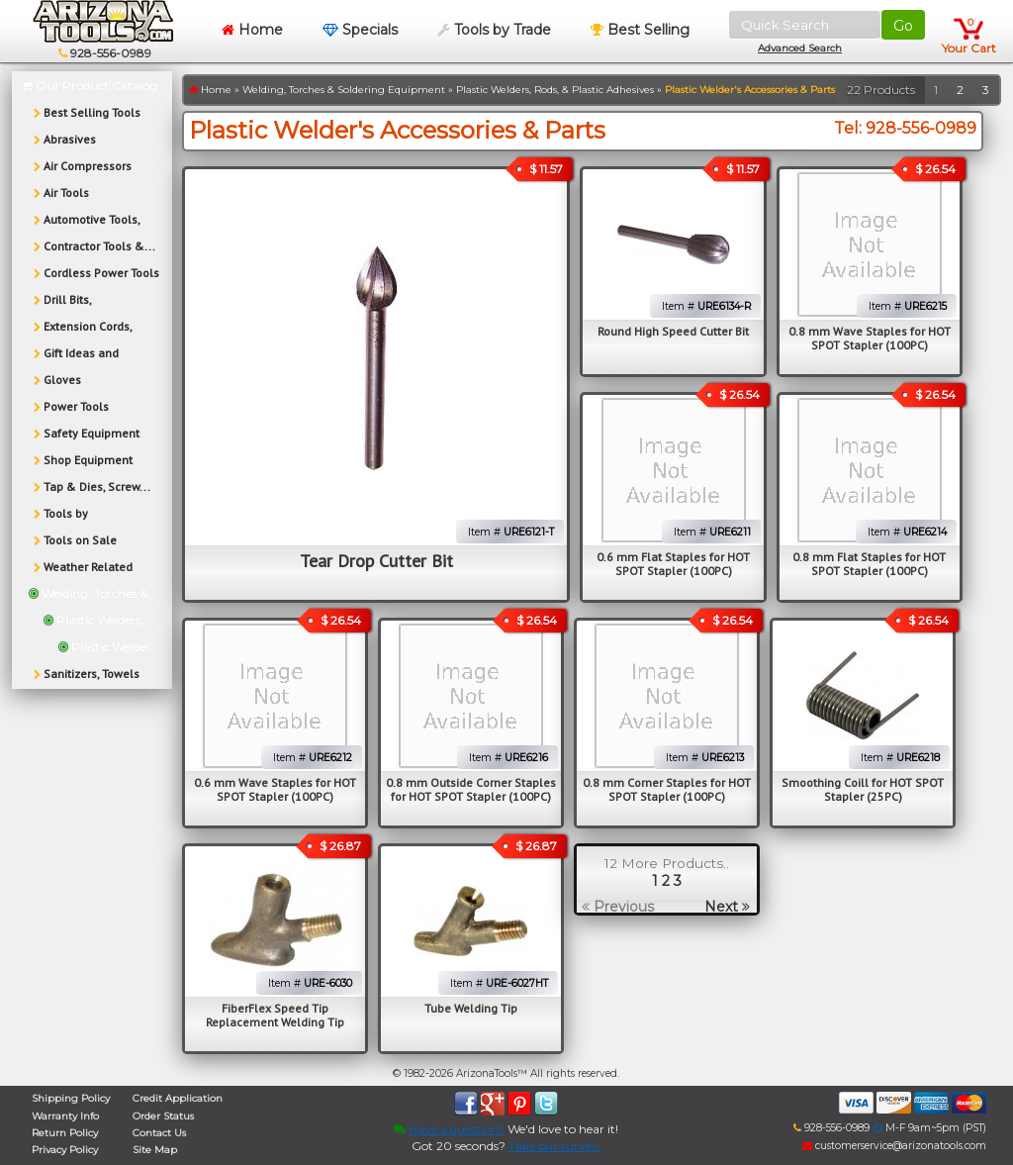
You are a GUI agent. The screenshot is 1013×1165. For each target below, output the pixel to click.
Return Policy (65, 1132)
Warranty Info (65, 1116)
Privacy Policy (65, 1149)
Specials (360, 30)
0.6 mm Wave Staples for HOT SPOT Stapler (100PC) (275, 789)
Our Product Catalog (89, 85)
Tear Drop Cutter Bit (376, 560)
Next (727, 907)
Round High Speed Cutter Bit (673, 331)
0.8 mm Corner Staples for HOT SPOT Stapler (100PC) (667, 789)
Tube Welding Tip (470, 1008)
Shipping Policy (71, 1098)
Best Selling (640, 30)
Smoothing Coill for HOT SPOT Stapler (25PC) (863, 789)
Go (903, 26)
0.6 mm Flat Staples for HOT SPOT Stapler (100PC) (673, 563)
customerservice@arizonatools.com (894, 1145)
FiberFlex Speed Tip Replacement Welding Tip (275, 1015)
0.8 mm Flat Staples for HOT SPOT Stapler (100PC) (869, 563)
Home (252, 30)
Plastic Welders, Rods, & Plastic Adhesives (555, 89)
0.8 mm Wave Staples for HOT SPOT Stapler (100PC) (869, 338)
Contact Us (159, 1132)
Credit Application (178, 1098)
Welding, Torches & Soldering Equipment (343, 89)
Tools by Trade (494, 30)
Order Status (163, 1116)
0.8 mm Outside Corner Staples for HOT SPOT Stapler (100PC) (471, 789)
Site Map (155, 1149)
